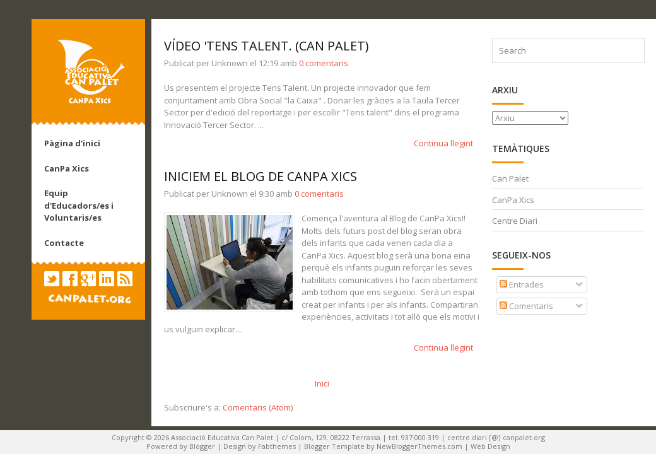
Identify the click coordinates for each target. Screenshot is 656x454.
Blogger (202, 446)
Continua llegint (443, 143)
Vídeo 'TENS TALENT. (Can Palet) (266, 45)
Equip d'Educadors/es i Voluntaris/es (79, 205)
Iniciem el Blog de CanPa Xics (260, 176)
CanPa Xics (66, 168)
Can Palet (510, 178)
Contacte (64, 242)
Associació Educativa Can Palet (222, 437)
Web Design (490, 446)
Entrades (522, 284)
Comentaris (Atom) (258, 407)
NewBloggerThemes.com (419, 446)
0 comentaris (323, 63)
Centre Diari (514, 220)
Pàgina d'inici (72, 143)
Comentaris (526, 305)
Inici (322, 383)
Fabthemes (277, 446)
